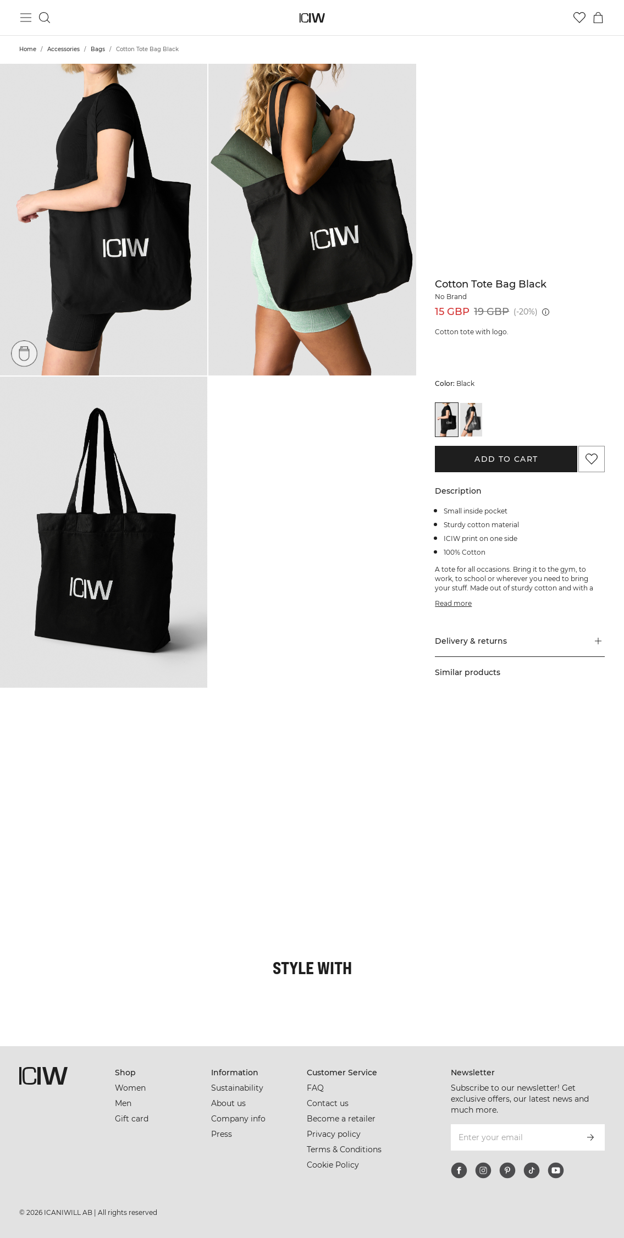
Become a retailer (341, 1119)
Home (27, 49)
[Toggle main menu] (25, 17)
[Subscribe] (590, 1137)
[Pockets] (24, 353)
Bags (98, 49)
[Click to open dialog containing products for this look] (51, 767)
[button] (103, 219)
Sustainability (237, 1088)
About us (228, 1103)
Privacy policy (334, 1134)
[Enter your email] (513, 1137)
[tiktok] (532, 1170)
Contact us (328, 1103)
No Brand (451, 296)
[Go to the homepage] (312, 18)
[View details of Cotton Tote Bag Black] (446, 419)
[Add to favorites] (591, 459)
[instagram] (483, 1170)
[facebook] (459, 1170)
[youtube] (556, 1170)
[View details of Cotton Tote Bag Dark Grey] (471, 419)
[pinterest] (507, 1170)
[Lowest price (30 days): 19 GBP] (545, 312)
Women (130, 1088)
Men (123, 1103)
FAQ (315, 1088)
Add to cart (506, 459)
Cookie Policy (333, 1165)
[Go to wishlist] (579, 17)
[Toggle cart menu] (598, 17)
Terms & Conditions (344, 1149)
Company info (238, 1119)
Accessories (63, 49)
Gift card (131, 1119)
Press (221, 1134)
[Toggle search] (44, 17)
